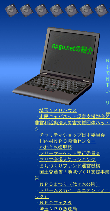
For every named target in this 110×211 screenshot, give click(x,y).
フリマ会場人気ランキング (67, 159)
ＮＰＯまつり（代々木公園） (69, 184)
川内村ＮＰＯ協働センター (67, 141)
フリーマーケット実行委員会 (69, 153)
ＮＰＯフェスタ (55, 202)
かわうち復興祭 (55, 147)
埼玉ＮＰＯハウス (58, 110)
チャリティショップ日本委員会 (72, 134)
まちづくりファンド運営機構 (69, 165)
